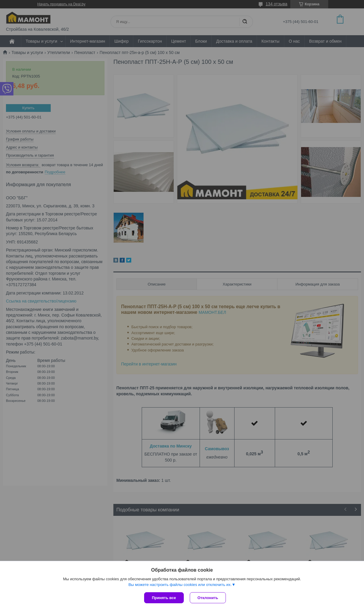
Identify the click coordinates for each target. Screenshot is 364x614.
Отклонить (208, 598)
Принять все (164, 598)
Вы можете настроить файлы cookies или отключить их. (180, 584)
